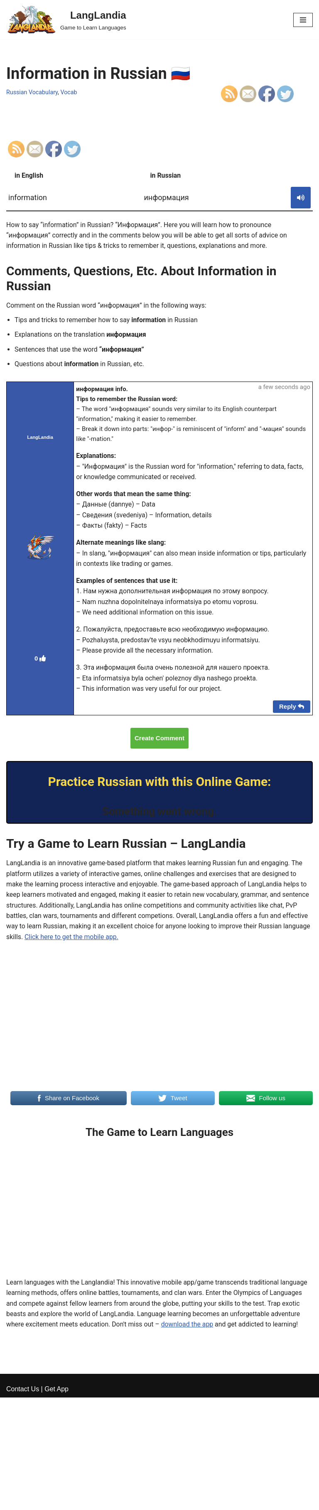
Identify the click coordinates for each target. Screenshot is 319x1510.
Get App (56, 1501)
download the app (189, 1330)
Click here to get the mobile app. (101, 941)
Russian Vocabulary (32, 92)
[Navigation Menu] (303, 20)
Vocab (69, 92)
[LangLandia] (66, 20)
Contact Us (22, 1501)
